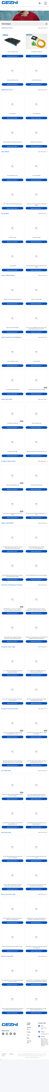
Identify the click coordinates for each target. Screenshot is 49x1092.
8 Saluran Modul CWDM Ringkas (12, 337)
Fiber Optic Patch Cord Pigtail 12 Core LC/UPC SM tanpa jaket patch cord (13, 849)
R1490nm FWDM (12, 244)
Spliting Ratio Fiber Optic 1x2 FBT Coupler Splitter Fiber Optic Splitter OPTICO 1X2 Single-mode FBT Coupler (12, 785)
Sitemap (11, 1085)
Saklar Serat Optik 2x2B (36, 436)
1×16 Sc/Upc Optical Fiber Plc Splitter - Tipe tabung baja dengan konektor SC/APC (36, 785)
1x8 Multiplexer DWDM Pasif (36, 52)
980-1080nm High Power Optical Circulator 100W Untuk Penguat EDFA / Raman (36, 721)
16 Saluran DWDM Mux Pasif (12, 82)
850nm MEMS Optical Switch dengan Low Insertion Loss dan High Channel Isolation (13, 593)
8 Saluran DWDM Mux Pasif (12, 52)
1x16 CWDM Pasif (36, 116)
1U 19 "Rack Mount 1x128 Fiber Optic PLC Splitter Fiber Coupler (36, 756)
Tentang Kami (29, 1059)
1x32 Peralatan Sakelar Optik (36, 499)
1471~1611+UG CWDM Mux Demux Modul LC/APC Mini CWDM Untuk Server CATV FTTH (36, 338)
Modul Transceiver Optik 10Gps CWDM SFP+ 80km (12, 976)
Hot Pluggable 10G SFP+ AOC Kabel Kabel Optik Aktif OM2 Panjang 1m (36, 977)
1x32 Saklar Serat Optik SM (12, 436)
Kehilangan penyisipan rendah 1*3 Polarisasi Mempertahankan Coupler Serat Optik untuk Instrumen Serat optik (36, 628)
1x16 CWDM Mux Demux (36, 82)
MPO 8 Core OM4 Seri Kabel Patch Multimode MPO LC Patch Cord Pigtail (12, 820)
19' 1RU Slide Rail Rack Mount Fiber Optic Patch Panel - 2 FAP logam (12, 884)
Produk (29, 1063)
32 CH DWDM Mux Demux (12, 180)
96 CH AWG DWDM (36, 180)
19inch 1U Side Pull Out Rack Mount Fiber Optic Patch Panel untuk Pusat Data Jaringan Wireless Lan (12, 1041)
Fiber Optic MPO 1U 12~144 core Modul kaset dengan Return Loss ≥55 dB (12, 1011)
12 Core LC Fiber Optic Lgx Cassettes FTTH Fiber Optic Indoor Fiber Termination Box (36, 913)
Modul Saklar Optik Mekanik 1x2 (12, 499)
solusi (28, 1066)
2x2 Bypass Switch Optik (12, 465)
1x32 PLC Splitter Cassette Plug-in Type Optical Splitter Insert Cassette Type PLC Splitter (12, 913)
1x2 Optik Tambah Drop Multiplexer (12, 401)
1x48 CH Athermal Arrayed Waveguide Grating (12, 209)
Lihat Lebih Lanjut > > (43, 28)
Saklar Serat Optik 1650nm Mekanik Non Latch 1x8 (36, 465)
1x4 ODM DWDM (36, 372)
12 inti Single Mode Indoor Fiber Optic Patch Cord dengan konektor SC (36, 849)
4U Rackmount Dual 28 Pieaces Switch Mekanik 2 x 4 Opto (36, 530)
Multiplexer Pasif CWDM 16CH (36, 146)
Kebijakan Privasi (4, 1086)
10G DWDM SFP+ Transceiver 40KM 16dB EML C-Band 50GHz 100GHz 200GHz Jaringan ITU (36, 947)
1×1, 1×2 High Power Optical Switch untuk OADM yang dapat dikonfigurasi (12, 692)
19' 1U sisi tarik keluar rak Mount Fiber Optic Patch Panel (36, 884)
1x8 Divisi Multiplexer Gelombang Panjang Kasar (12, 146)
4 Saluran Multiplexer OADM (12, 372)
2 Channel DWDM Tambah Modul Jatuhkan (36, 401)
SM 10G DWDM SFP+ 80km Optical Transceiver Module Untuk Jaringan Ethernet (12, 947)
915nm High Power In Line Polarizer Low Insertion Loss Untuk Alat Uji (12, 721)
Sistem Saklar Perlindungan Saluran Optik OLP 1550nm (12, 530)
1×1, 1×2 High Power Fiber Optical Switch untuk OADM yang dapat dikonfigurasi (36, 692)
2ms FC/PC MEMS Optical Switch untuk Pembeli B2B (36, 593)
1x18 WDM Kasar (12, 116)
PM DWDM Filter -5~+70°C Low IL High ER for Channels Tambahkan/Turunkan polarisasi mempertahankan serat (12, 628)
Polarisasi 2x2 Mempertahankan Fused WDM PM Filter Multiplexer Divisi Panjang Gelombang (36, 657)
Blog (28, 1069)
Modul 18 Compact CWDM (36, 308)
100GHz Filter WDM (36, 244)
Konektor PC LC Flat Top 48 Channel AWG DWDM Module (36, 210)
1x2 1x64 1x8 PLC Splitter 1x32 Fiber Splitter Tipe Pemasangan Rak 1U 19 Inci (12, 756)
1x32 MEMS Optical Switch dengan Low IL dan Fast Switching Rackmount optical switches (12, 564)
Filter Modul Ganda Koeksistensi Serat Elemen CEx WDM (36, 274)
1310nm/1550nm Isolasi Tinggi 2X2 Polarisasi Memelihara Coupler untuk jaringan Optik (12, 657)
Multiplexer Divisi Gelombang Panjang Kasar (12, 308)
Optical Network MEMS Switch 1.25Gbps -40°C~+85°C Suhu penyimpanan (36, 564)
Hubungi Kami (29, 1073)
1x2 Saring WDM (12, 273)
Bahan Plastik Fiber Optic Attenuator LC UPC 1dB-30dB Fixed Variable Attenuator (36, 1041)
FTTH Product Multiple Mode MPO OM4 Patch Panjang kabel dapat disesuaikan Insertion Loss (36, 820)
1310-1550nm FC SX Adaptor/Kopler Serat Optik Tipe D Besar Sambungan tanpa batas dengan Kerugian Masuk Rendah (36, 1011)
